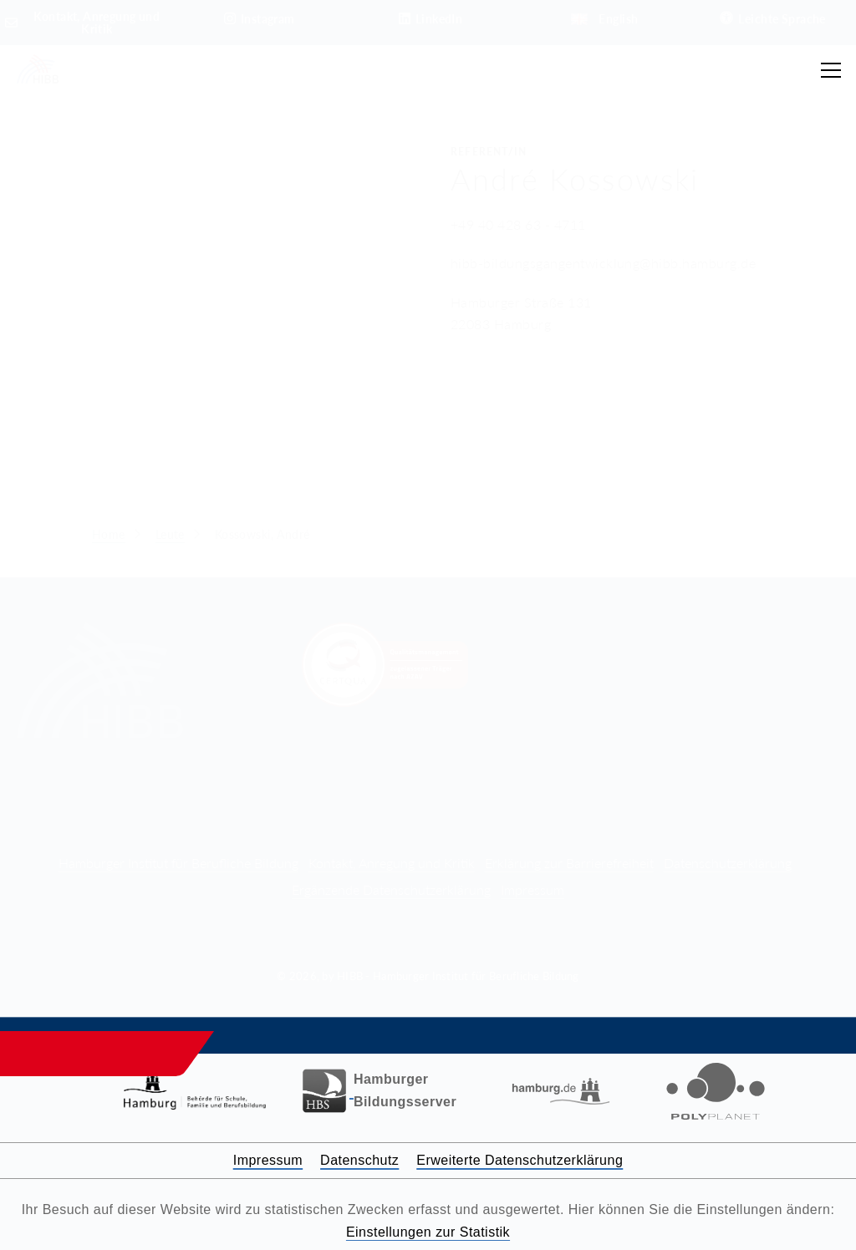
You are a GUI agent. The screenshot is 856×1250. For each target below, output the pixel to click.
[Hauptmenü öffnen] (831, 70)
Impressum (532, 889)
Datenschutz (359, 1160)
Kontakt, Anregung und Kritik (391, 863)
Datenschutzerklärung (728, 863)
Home (108, 534)
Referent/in (489, 151)
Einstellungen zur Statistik (428, 1232)
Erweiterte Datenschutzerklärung (519, 1160)
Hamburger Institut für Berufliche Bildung (178, 863)
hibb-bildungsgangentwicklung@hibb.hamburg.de (603, 263)
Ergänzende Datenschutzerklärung (391, 889)
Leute (170, 534)
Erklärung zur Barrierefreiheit (569, 863)
